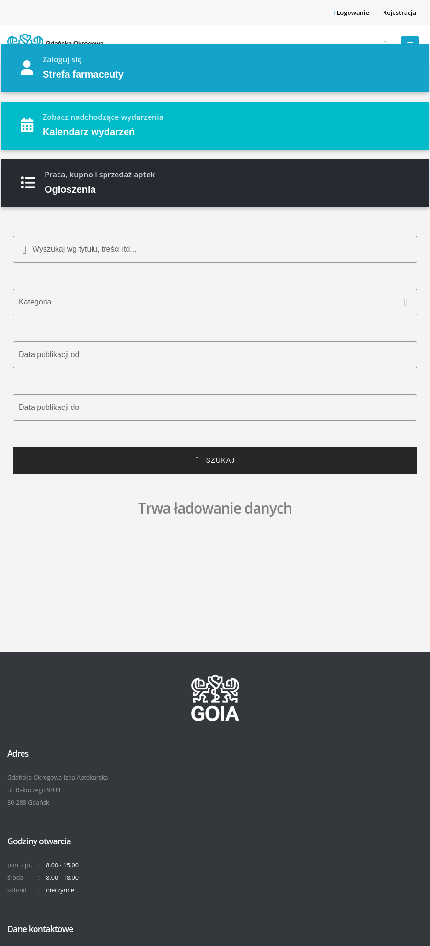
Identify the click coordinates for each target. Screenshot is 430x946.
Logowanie (350, 12)
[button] (215, 302)
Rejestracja (397, 12)
